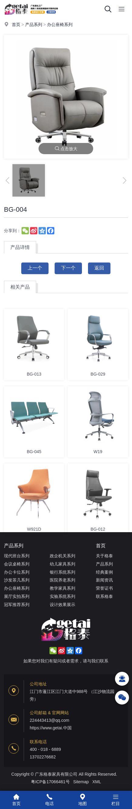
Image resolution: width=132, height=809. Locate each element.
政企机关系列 (62, 555)
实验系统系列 (62, 596)
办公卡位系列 (16, 572)
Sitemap (81, 781)
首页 (16, 24)
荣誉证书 (104, 588)
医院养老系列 (62, 580)
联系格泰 (104, 596)
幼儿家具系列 (62, 564)
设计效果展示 (62, 604)
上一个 (35, 272)
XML (96, 781)
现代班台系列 (16, 555)
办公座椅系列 (60, 24)
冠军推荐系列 (16, 604)
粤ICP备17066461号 (50, 781)
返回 (99, 272)
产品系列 (33, 24)
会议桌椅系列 (16, 564)
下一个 (68, 272)
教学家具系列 (62, 588)
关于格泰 (104, 555)
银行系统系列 (62, 572)
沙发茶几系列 (16, 580)
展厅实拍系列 (16, 596)
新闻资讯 (104, 580)
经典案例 (104, 572)
